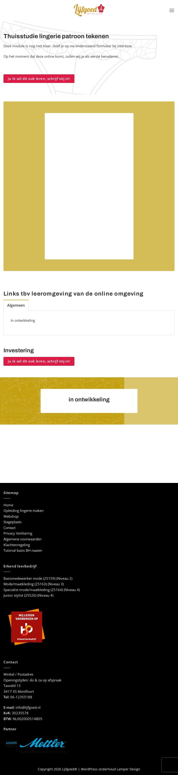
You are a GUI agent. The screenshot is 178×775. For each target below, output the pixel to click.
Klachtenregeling (16, 544)
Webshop (11, 516)
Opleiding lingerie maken (23, 510)
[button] (172, 10)
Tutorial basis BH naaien (22, 550)
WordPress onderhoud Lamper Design (110, 769)
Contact (9, 527)
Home (8, 504)
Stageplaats (12, 521)
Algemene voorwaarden (22, 538)
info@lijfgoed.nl (28, 707)
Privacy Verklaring (17, 533)
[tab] (15, 305)
